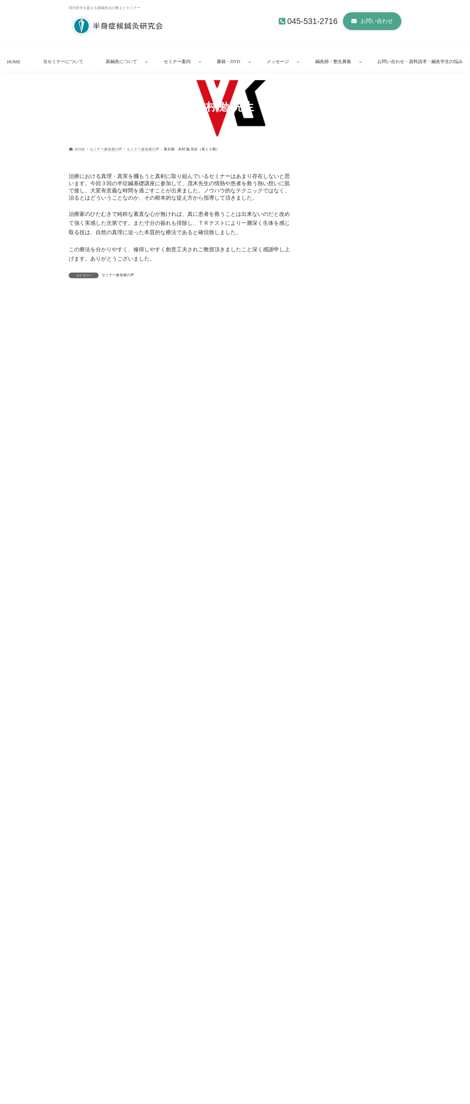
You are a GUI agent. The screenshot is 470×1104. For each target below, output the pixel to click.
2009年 (321, 675)
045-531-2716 (312, 21)
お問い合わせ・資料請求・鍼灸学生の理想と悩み (216, 1000)
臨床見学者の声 (202, 1095)
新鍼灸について (198, 1063)
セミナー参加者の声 (118, 275)
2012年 (321, 635)
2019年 (321, 582)
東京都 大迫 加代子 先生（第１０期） (117, 304)
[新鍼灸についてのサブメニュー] (146, 61)
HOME (83, 1000)
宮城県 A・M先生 (332, 477)
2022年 (321, 569)
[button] (372, 21)
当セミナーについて (202, 1053)
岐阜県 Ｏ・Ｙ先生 (331, 528)
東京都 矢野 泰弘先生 (336, 502)
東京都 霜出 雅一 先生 (216, 304)
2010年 (321, 662)
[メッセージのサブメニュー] (298, 61)
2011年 (321, 648)
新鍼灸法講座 (200, 1084)
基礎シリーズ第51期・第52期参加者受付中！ (344, 1054)
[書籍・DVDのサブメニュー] (249, 61)
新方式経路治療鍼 (204, 1074)
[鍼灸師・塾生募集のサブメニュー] (360, 61)
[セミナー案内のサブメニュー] (199, 61)
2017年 (321, 609)
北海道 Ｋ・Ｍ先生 (333, 425)
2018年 (321, 596)
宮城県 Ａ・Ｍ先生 (333, 451)
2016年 (321, 622)
